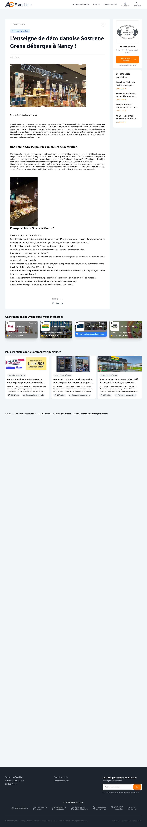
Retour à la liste (17, 24)
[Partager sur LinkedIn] (58, 303)
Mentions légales (11, 821)
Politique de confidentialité (29, 821)
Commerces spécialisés (20, 31)
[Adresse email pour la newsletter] (117, 787)
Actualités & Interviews (14, 781)
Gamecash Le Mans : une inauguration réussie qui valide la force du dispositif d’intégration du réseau (73, 383)
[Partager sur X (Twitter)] (62, 303)
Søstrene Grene (127, 46)
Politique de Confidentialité (130, 792)
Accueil (8, 413)
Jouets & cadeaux (44, 413)
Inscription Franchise (79, 821)
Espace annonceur (61, 781)
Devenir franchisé (61, 777)
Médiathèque (10, 784)
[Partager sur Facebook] (53, 303)
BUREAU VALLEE (58, 326)
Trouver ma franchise (14, 777)
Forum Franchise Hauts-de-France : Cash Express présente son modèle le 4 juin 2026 (27, 383)
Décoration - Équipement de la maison (127, 51)
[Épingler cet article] (103, 24)
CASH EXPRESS (127, 326)
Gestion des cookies (49, 821)
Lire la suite (121, 88)
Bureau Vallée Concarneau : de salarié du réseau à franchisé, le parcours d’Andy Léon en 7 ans (118, 383)
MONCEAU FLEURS (94, 326)
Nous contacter (64, 821)
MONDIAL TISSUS (24, 326)
